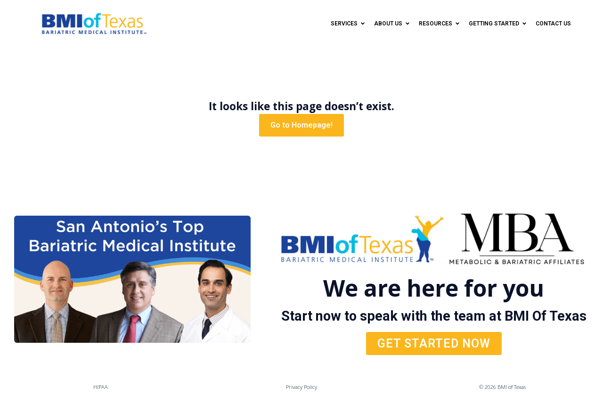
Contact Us (553, 23)
